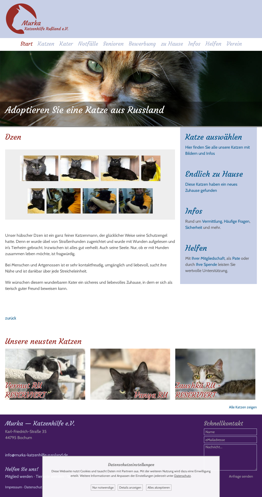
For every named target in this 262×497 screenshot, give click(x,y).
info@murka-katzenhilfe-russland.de (36, 455)
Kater (66, 43)
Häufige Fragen (236, 221)
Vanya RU (151, 395)
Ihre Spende (206, 264)
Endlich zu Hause (214, 174)
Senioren (113, 43)
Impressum (13, 487)
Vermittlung (212, 221)
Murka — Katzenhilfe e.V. (40, 423)
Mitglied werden (19, 476)
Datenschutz (34, 487)
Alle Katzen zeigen (243, 407)
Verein (234, 43)
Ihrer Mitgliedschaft (208, 258)
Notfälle (88, 43)
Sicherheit (193, 227)
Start (26, 43)
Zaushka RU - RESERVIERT (198, 390)
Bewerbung (142, 43)
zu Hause (172, 43)
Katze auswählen (213, 137)
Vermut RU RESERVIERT (25, 390)
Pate (236, 258)
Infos (194, 43)
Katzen (46, 43)
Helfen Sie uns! (21, 469)
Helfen (213, 43)
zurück (10, 318)
